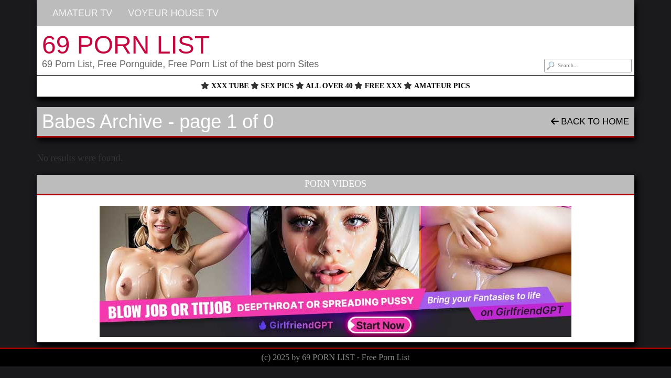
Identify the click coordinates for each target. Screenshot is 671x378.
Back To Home (590, 122)
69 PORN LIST (126, 45)
